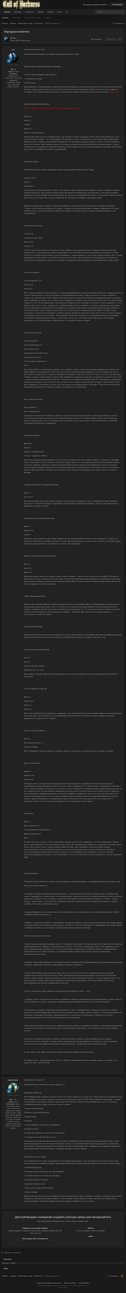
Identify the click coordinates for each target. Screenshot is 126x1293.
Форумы (5, 18)
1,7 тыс (13, 1100)
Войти (91, 1236)
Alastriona (13, 1080)
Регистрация (117, 4)
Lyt (12, 49)
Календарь (16, 18)
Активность (29, 12)
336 (13, 69)
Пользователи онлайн (32, 18)
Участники (17, 12)
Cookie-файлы (83, 1283)
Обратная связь (70, 1283)
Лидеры (47, 18)
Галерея (50, 12)
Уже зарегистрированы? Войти (95, 4)
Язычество (26, 40)
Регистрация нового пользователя (35, 1238)
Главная (7, 13)
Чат (67, 12)
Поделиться (96, 39)
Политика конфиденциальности (49, 1283)
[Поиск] (102, 12)
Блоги (59, 12)
